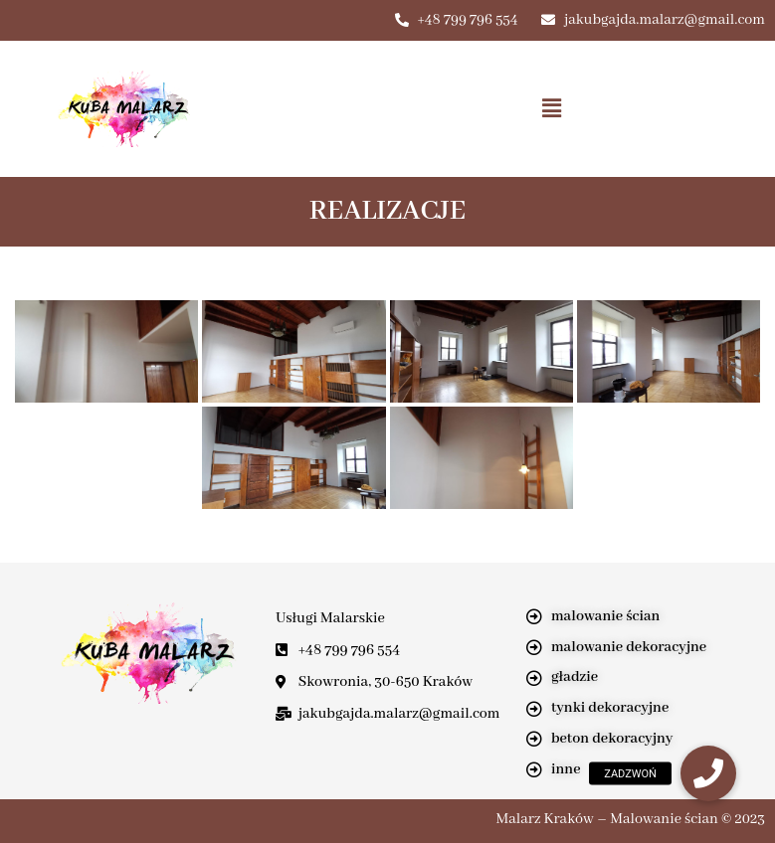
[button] (552, 108)
